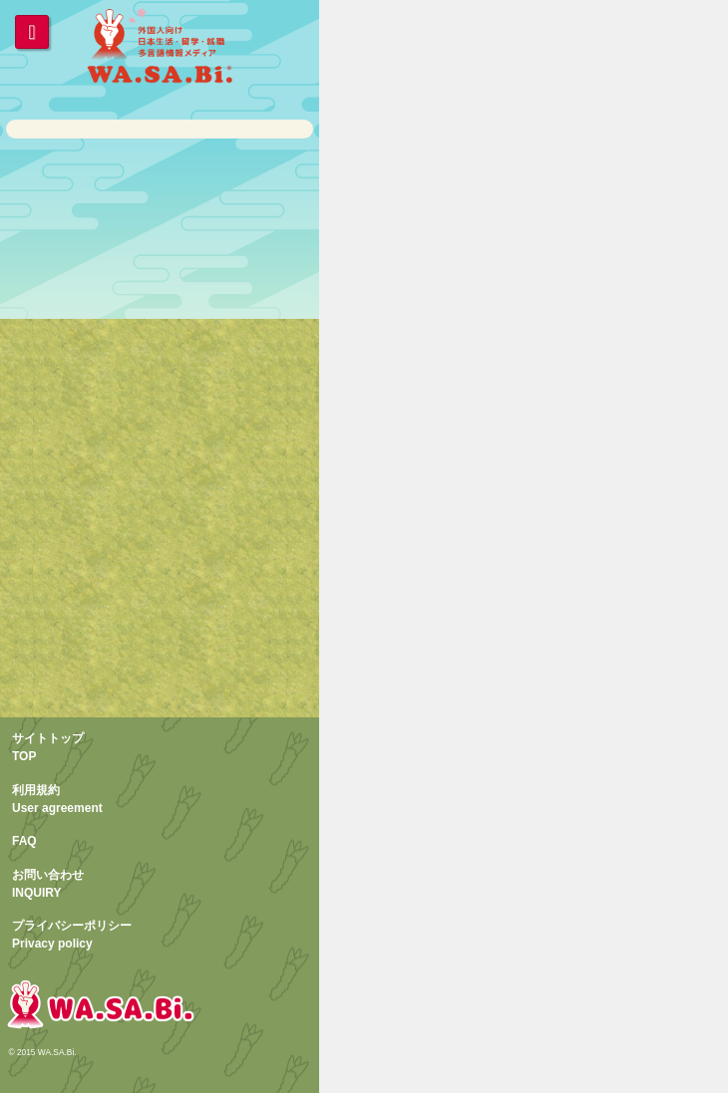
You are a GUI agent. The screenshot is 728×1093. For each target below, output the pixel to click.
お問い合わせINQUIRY (48, 884)
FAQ (24, 841)
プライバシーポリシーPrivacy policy (72, 935)
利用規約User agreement (57, 799)
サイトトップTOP (48, 747)
